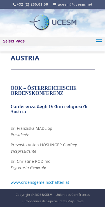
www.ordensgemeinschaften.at (40, 182)
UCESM (47, 194)
